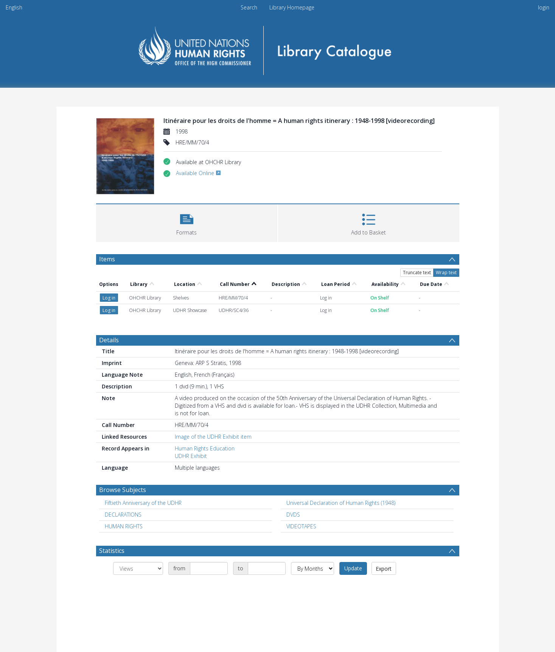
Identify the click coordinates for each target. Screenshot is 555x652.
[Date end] (267, 568)
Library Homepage (291, 7)
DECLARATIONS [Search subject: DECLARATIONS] (123, 514)
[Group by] (138, 568)
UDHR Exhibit (191, 456)
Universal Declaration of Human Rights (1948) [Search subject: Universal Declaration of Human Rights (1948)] (340, 502)
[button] (186, 222)
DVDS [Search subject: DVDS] (293, 514)
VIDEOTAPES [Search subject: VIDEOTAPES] (301, 526)
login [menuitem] (543, 7)
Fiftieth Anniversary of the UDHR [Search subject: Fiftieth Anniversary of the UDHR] (143, 502)
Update (353, 568)
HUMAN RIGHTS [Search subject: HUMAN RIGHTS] (124, 526)
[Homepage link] (277, 48)
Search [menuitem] (249, 7)
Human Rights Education (205, 448)
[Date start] (209, 568)
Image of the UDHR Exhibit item (213, 436)
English (14, 7)
